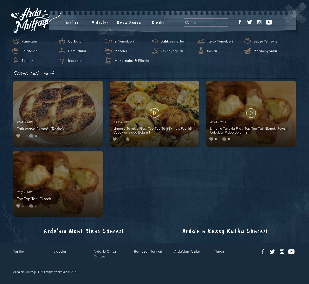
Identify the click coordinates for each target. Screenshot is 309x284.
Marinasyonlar (265, 51)
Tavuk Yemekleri (220, 41)
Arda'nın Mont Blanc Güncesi (84, 231)
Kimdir (158, 22)
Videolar (100, 22)
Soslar (212, 51)
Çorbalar (75, 41)
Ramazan (29, 41)
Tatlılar (27, 60)
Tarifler (71, 22)
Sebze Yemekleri (266, 41)
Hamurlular (77, 51)
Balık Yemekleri (173, 41)
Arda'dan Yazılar (187, 251)
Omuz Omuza (129, 22)
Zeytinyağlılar (172, 51)
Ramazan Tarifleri (148, 251)
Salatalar (29, 51)
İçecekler (75, 60)
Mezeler (120, 51)
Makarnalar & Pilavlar (132, 60)
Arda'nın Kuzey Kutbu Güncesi (225, 231)
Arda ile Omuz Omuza (105, 253)
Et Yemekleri (124, 41)
